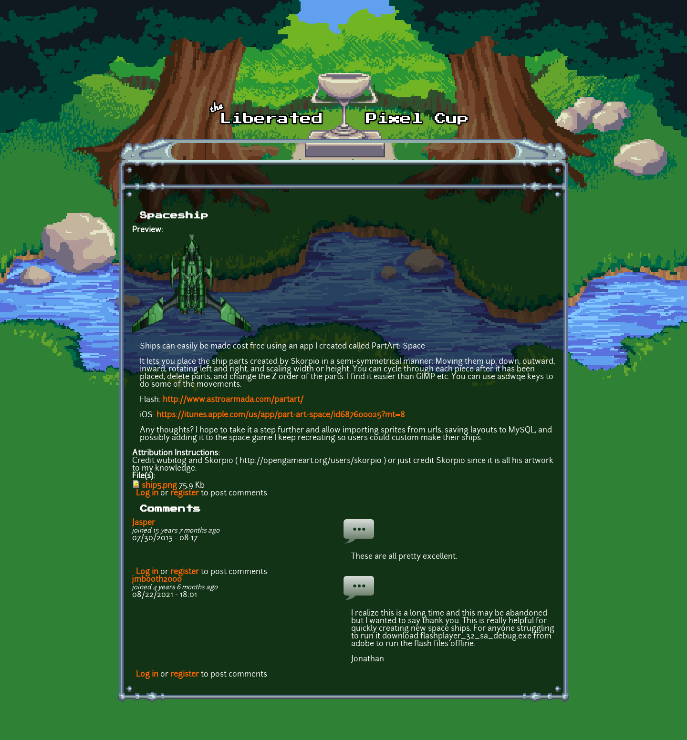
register (184, 493)
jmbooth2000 (157, 580)
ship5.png (159, 486)
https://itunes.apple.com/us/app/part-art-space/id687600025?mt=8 (280, 415)
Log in (147, 493)
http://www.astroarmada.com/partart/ (233, 400)
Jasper (143, 523)
